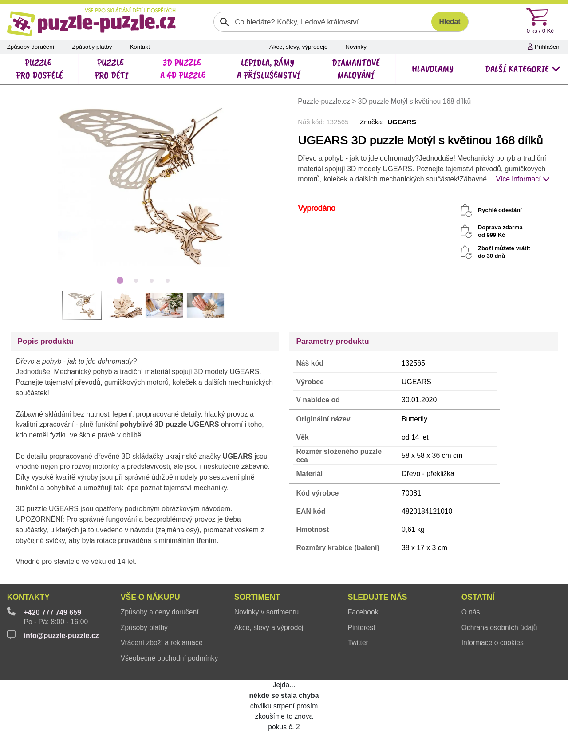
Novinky (355, 46)
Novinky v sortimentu (266, 612)
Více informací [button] (523, 179)
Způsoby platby (92, 46)
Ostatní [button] (478, 597)
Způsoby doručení (31, 46)
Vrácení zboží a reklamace (162, 642)
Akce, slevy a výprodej (269, 627)
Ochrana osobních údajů (499, 627)
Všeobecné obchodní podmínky (169, 658)
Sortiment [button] (257, 597)
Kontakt (140, 46)
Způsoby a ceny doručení (160, 612)
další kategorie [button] (523, 69)
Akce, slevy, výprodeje (298, 46)
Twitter (358, 642)
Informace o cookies (493, 642)
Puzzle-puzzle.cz (325, 101)
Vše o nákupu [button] (150, 597)
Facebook (363, 612)
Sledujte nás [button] (377, 597)
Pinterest (361, 627)
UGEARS (401, 122)
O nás (471, 612)
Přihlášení (544, 46)
